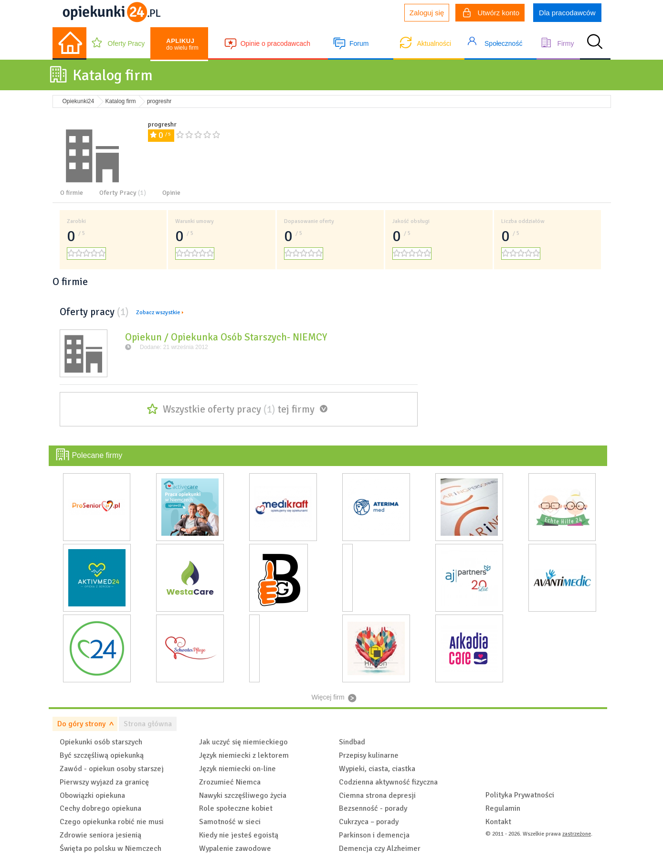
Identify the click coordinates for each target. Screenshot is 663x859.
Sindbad (352, 742)
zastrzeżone (576, 834)
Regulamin (502, 808)
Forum (358, 43)
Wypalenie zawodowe (235, 848)
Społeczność (503, 43)
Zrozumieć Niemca (230, 782)
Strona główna (148, 724)
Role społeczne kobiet (236, 808)
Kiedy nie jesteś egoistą (238, 835)
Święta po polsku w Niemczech (110, 848)
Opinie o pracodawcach (275, 43)
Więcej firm (327, 697)
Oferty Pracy (126, 43)
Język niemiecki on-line (237, 769)
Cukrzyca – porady (369, 822)
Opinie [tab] (171, 193)
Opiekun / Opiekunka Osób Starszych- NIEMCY (226, 337)
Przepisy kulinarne (369, 755)
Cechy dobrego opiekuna (100, 808)
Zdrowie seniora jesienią (100, 835)
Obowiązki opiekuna (92, 795)
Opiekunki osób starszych (101, 742)
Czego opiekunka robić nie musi (112, 822)
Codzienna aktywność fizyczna (388, 782)
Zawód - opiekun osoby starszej (112, 769)
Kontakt (498, 822)
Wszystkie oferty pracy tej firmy (239, 409)
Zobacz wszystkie (158, 312)
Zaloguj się (427, 13)
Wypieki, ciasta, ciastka (377, 769)
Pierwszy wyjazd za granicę (104, 782)
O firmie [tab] (71, 193)
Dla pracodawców (567, 13)
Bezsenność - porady (373, 808)
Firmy (565, 43)
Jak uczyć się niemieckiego (243, 742)
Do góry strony (81, 724)
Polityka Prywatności (519, 795)
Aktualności (434, 43)
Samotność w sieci (230, 822)
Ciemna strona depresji (377, 795)
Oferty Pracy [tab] (122, 193)
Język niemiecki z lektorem (244, 755)
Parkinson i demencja (374, 835)
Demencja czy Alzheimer (380, 848)
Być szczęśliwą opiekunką (102, 755)
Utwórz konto (491, 14)
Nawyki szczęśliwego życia (242, 795)
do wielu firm (182, 44)
